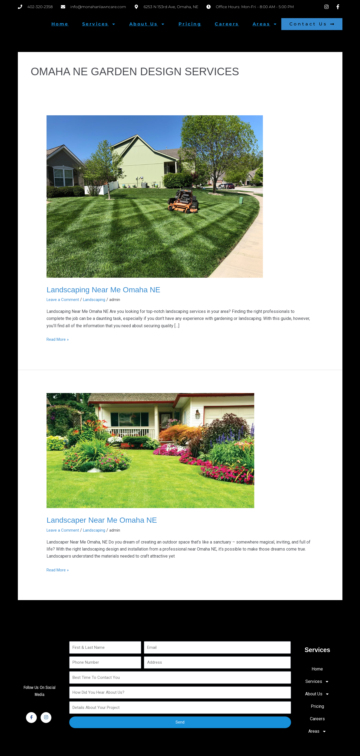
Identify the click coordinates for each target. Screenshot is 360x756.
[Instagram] (46, 717)
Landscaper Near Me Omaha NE (106, 519)
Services (99, 24)
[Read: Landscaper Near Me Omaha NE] (150, 450)
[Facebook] (31, 717)
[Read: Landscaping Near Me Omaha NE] (155, 196)
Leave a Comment (64, 299)
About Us (147, 24)
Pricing (190, 24)
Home (60, 24)
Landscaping (97, 299)
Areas (265, 24)
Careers (227, 24)
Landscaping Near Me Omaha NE (107, 289)
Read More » (59, 339)
